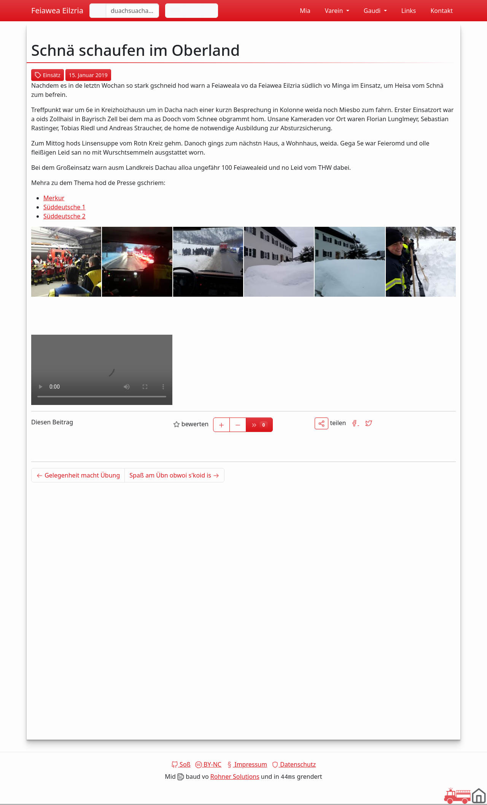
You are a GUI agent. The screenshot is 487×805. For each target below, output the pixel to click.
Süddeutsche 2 (64, 216)
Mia (300, 10)
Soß (181, 764)
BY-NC (208, 764)
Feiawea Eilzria (57, 10)
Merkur (53, 198)
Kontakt (437, 10)
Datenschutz (294, 764)
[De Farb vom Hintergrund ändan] (193, 10)
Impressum (246, 764)
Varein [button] (331, 10)
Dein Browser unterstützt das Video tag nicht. (101, 370)
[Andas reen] (175, 10)
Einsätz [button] (47, 75)
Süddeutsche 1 (64, 207)
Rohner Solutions (234, 776)
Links (404, 10)
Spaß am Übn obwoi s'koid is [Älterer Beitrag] (176, 474)
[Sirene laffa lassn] (209, 10)
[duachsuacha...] (132, 10)
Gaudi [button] (368, 10)
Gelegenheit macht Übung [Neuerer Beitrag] (80, 474)
